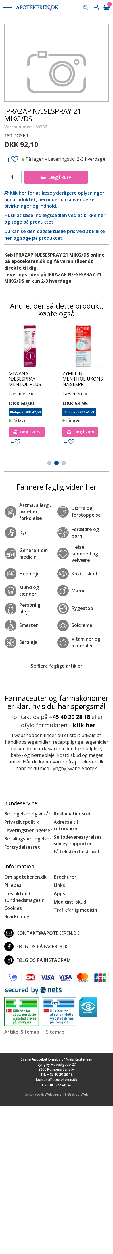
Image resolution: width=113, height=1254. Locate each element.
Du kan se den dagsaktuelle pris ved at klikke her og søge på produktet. (54, 234)
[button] (7, 7)
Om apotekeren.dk (25, 877)
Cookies (13, 908)
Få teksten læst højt (77, 851)
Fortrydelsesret (22, 847)
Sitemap (55, 1032)
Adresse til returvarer (66, 825)
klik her (84, 725)
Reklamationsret (72, 814)
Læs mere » (21, 393)
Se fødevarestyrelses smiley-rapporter (78, 840)
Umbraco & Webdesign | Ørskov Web (56, 1094)
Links (59, 885)
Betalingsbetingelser (27, 839)
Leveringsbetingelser (28, 830)
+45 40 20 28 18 (69, 717)
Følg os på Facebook (36, 946)
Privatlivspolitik (21, 822)
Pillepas (12, 885)
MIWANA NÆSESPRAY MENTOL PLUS (25, 378)
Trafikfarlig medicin (75, 910)
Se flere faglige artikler (57, 666)
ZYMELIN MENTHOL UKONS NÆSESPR (82, 378)
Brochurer (65, 877)
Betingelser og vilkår (27, 814)
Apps (59, 893)
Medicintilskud (70, 902)
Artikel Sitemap (21, 1032)
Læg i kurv (56, 177)
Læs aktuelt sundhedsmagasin (24, 896)
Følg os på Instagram (37, 960)
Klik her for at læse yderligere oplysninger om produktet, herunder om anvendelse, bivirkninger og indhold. (54, 199)
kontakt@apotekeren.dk (41, 933)
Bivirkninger (17, 916)
